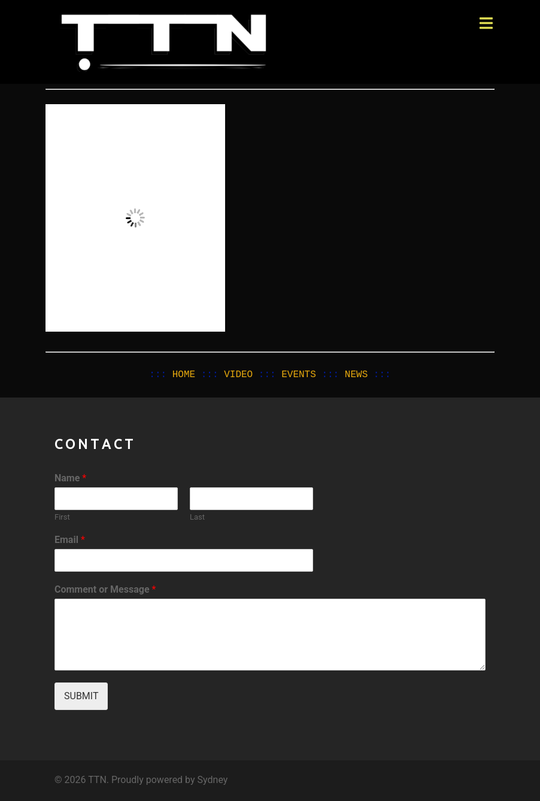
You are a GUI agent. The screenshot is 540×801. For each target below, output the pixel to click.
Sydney (213, 779)
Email (69, 539)
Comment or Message (105, 589)
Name (70, 478)
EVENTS (298, 374)
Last (197, 516)
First (62, 516)
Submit (81, 696)
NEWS (356, 374)
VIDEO (238, 374)
